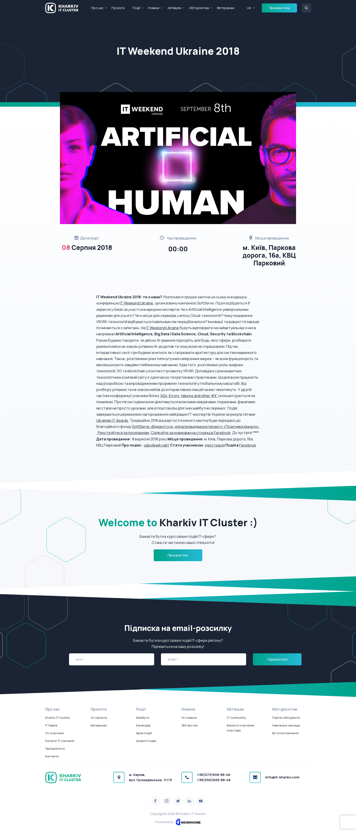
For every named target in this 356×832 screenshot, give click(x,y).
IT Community (236, 718)
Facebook (247, 445)
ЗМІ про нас (189, 725)
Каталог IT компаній (59, 741)
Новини (153, 8)
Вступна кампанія (285, 733)
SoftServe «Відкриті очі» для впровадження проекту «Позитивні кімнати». (196, 426)
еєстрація (216, 445)
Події (136, 8)
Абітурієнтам (199, 8)
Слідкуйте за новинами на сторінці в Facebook (191, 432)
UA (249, 8)
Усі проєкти (99, 718)
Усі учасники (54, 733)
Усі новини (189, 718)
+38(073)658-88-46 (213, 774)
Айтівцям (174, 8)
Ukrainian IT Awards (112, 420)
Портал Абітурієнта (286, 718)
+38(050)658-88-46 (214, 780)
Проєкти (118, 8)
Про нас (97, 8)
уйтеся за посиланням (130, 432)
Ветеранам (225, 8)
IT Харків (51, 725)
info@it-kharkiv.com (282, 777)
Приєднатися (55, 748)
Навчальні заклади (286, 725)
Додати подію (146, 741)
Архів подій (144, 733)
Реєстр (104, 432)
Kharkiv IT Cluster (57, 718)
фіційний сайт (157, 445)
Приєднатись (279, 8)
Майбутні (142, 718)
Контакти (52, 756)
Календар (143, 725)
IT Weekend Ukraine (136, 303)
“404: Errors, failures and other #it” (189, 395)
